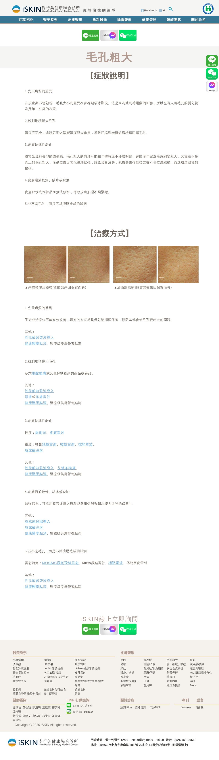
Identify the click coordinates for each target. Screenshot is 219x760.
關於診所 (198, 20)
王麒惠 (46, 707)
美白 (123, 659)
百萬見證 (26, 20)
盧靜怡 (17, 707)
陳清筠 (36, 707)
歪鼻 (77, 693)
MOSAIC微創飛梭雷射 (60, 563)
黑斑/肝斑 (149, 672)
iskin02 (88, 711)
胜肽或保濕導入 (37, 521)
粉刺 (192, 659)
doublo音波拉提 (53, 668)
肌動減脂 (18, 659)
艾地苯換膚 (66, 468)
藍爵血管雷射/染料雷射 (27, 693)
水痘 (146, 676)
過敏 (123, 664)
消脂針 (17, 676)
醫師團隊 (174, 20)
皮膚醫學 (75, 20)
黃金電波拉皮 (21, 672)
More (193, 685)
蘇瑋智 (17, 720)
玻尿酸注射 (34, 450)
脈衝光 (40, 432)
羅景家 (46, 715)
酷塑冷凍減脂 (21, 668)
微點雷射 (67, 444)
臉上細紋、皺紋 (176, 664)
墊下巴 (194, 676)
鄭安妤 (56, 707)
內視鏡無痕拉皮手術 (56, 676)
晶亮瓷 (79, 676)
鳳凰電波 (80, 659)
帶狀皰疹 (172, 681)
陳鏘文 (27, 715)
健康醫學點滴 (36, 343)
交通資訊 (140, 707)
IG (163, 10)
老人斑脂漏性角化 (201, 672)
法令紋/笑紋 (197, 664)
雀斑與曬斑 (197, 668)
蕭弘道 (36, 715)
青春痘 (148, 659)
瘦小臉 (124, 676)
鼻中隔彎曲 (50, 693)
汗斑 (146, 681)
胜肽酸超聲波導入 (39, 337)
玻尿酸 (17, 664)
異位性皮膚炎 (175, 668)
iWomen (186, 707)
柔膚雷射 (43, 397)
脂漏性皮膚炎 (128, 681)
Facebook (150, 10)
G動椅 (47, 659)
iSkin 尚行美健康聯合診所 (62, 9)
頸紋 (123, 668)
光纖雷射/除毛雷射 (55, 689)
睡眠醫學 (124, 20)
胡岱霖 (17, 715)
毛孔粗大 (172, 659)
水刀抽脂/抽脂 (52, 672)
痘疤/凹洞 (149, 664)
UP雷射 (48, 664)
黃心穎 (27, 707)
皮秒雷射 (80, 672)
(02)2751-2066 (184, 740)
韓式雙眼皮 (19, 681)
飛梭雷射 (49, 444)
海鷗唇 (48, 681)
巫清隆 (56, 715)
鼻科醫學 (100, 20)
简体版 (199, 707)
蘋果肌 (171, 676)
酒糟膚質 (125, 685)
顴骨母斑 (172, 672)
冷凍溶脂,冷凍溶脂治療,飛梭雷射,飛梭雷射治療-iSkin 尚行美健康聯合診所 (42, 742)
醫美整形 (50, 20)
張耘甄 (17, 711)
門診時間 (155, 707)
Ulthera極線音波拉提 (87, 668)
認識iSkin (126, 707)
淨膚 (28, 397)
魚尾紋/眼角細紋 (154, 668)
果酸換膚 (39, 373)
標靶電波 (85, 444)
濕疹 (192, 681)
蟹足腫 (148, 685)
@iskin (89, 705)
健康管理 (149, 20)
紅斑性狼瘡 (173, 685)
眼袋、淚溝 (127, 672)
